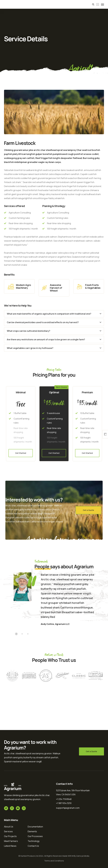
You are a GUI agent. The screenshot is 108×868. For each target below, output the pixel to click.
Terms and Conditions (54, 860)
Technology (33, 841)
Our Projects (10, 836)
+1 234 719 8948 (63, 799)
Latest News (10, 845)
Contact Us (33, 845)
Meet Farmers (11, 841)
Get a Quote (88, 510)
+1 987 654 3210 (63, 803)
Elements (32, 831)
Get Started (20, 453)
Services (8, 831)
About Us (8, 826)
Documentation (35, 826)
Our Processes (35, 836)
